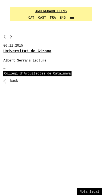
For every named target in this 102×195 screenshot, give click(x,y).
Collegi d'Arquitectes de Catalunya (37, 74)
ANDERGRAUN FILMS (51, 11)
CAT (31, 18)
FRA (53, 18)
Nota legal (89, 192)
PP (4, 36)
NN (11, 36)
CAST (42, 18)
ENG (63, 18)
